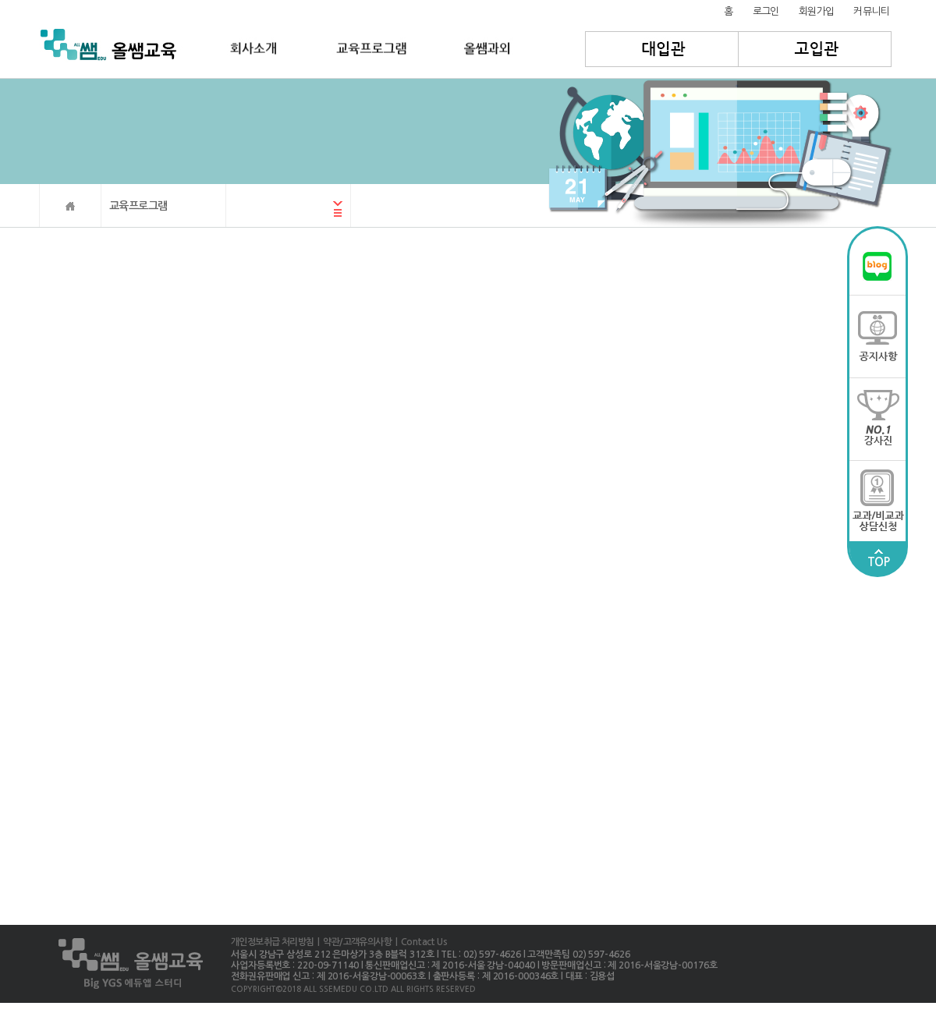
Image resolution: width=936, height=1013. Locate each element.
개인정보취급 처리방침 (272, 942)
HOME (70, 205)
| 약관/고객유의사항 (353, 942)
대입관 (662, 49)
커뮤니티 (871, 11)
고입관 (815, 49)
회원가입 (817, 11)
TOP (878, 558)
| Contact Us (419, 942)
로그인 (766, 11)
